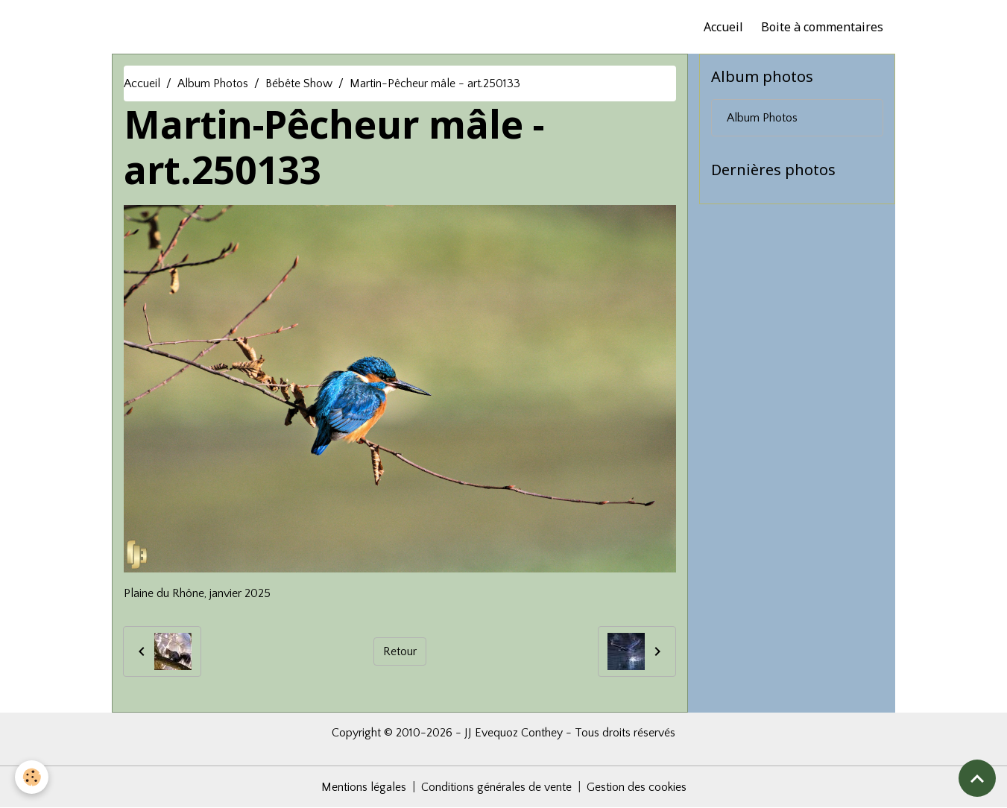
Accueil (723, 27)
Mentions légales (363, 787)
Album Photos (212, 83)
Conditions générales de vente (496, 787)
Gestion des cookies (636, 787)
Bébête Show (298, 83)
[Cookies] (31, 777)
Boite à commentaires (822, 27)
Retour (400, 651)
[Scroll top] (977, 778)
